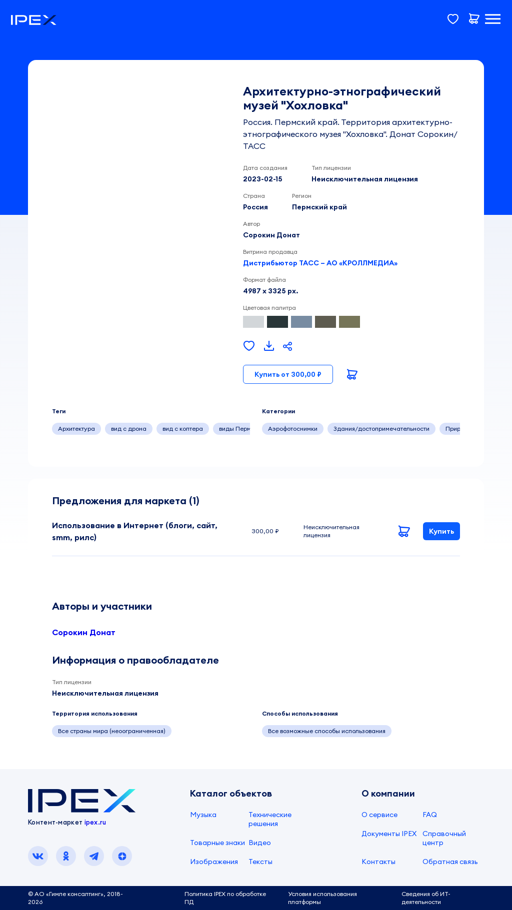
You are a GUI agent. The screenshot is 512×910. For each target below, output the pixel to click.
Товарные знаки (217, 842)
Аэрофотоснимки (293, 428)
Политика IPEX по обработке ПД (225, 898)
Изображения (214, 861)
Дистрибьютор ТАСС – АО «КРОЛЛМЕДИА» (320, 262)
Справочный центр (444, 838)
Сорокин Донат (84, 632)
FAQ (429, 814)
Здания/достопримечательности (382, 428)
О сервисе (380, 814)
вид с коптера (182, 428)
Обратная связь (450, 861)
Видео (259, 842)
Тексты (260, 861)
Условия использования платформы (322, 898)
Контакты (379, 861)
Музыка (203, 814)
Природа (459, 428)
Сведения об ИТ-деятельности (426, 898)
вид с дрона (128, 428)
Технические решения (270, 819)
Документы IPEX (389, 833)
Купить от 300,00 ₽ (288, 374)
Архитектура (76, 428)
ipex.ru (95, 822)
